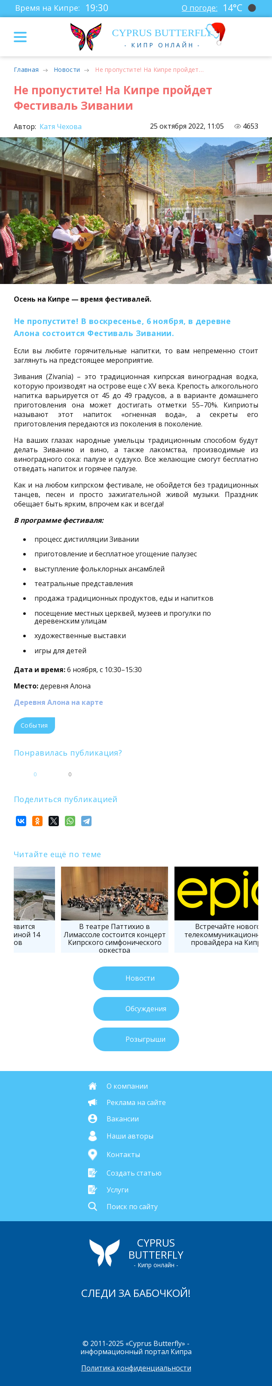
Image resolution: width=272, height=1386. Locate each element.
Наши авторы (130, 1136)
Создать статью (134, 1172)
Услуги (117, 1189)
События (34, 725)
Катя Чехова (60, 126)
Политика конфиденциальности (136, 1368)
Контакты (123, 1154)
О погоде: (198, 8)
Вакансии (123, 1119)
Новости (67, 69)
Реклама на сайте (136, 1102)
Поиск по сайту (132, 1206)
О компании (127, 1086)
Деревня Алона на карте (58, 702)
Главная (26, 69)
